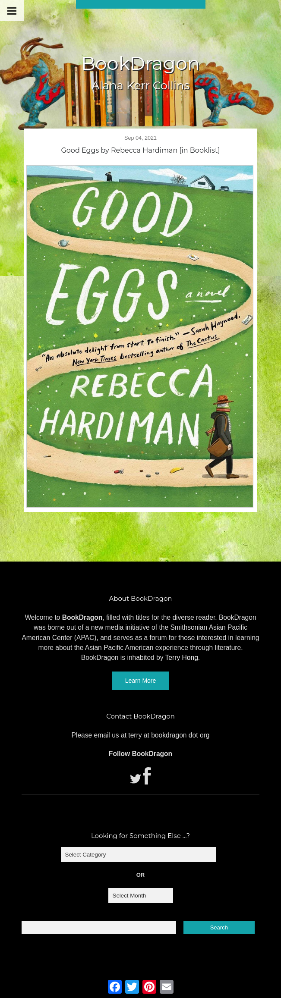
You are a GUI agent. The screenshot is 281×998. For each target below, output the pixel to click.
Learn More (140, 680)
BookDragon (140, 63)
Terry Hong (181, 657)
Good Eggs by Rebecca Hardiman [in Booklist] (140, 150)
